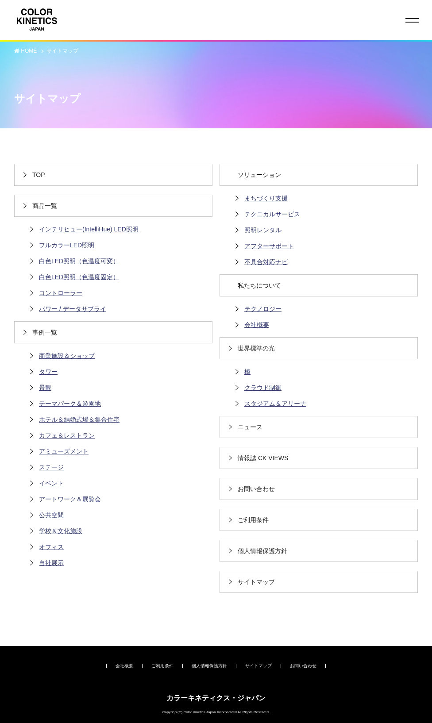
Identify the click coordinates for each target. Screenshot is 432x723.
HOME (29, 51)
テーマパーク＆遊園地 (70, 403)
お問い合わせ (303, 665)
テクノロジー (263, 308)
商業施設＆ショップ (67, 355)
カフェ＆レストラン (67, 435)
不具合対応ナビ (266, 261)
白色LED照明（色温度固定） (79, 277)
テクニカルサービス (272, 214)
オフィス (51, 546)
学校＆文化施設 (60, 531)
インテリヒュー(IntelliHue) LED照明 (89, 229)
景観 (45, 387)
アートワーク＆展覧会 (70, 499)
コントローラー (60, 292)
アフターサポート (269, 246)
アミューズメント (64, 451)
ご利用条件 (162, 665)
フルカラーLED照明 (66, 245)
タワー (48, 371)
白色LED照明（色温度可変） (79, 261)
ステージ (51, 467)
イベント (51, 483)
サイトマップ (62, 51)
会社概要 (256, 324)
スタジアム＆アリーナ (275, 403)
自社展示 (51, 562)
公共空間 (51, 515)
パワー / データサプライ (72, 308)
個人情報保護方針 (209, 665)
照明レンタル (263, 230)
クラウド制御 (263, 387)
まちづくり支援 (266, 198)
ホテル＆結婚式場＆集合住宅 (79, 419)
